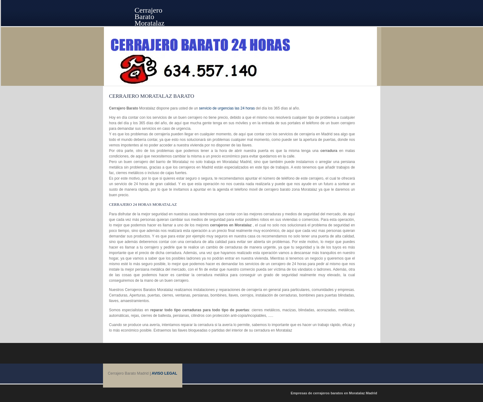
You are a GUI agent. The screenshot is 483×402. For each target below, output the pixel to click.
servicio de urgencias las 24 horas (227, 108)
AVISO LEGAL (164, 373)
